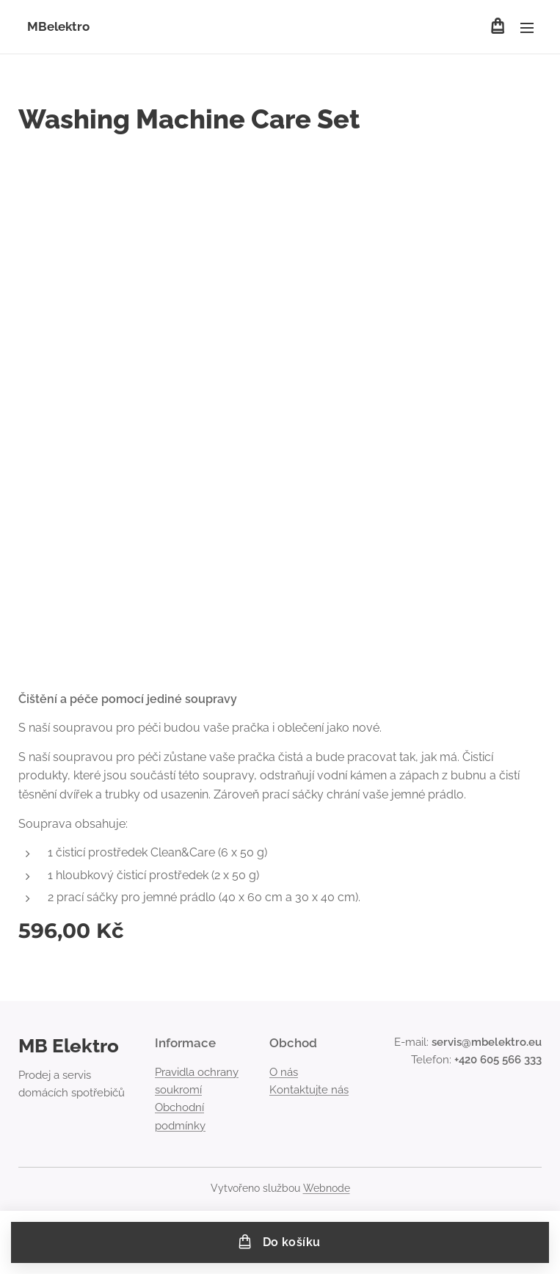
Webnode (326, 1188)
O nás (283, 1072)
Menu (527, 28)
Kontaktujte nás (309, 1089)
